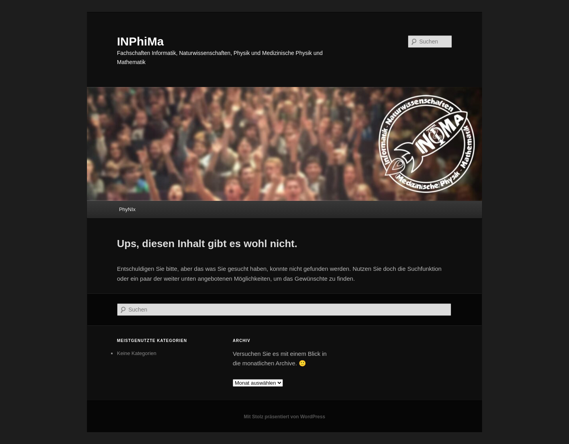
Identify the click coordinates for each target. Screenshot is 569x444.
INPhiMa (140, 41)
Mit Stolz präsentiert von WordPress (284, 416)
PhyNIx (127, 209)
